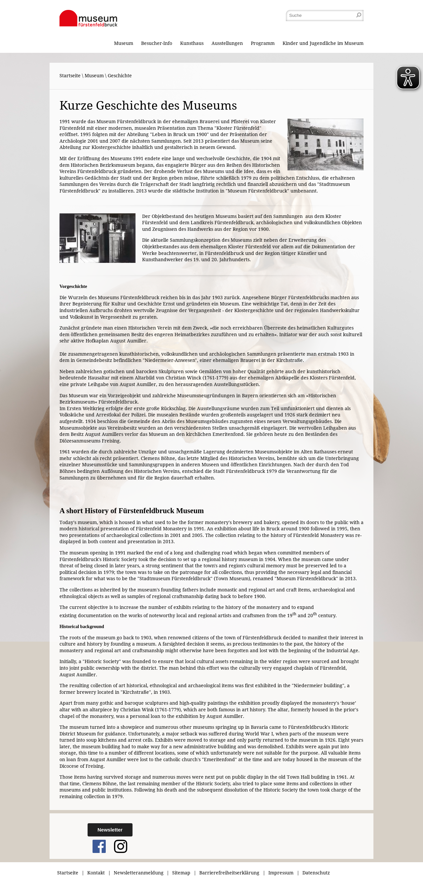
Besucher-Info (156, 43)
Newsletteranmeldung (139, 872)
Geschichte (120, 75)
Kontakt (96, 872)
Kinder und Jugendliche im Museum (323, 43)
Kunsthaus (192, 43)
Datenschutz (316, 872)
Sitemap (181, 872)
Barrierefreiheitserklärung (229, 872)
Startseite (70, 75)
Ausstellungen (227, 43)
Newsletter (110, 829)
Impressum (280, 872)
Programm (263, 43)
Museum (123, 43)
